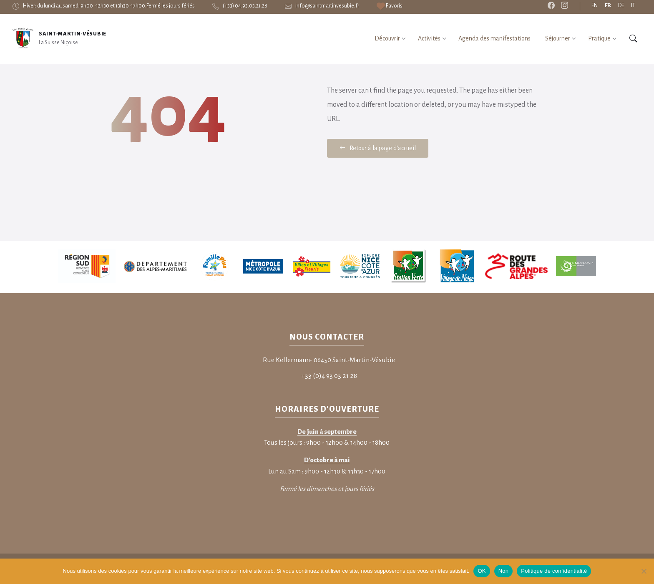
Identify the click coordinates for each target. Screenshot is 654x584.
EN (594, 5)
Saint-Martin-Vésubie (72, 34)
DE (621, 5)
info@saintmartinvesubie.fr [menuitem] (327, 6)
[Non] (643, 571)
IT (633, 5)
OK (481, 571)
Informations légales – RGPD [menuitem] (583, 516)
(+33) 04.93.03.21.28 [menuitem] (245, 6)
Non (503, 571)
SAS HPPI (104, 517)
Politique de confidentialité (554, 571)
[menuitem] (389, 6)
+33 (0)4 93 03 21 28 (329, 324)
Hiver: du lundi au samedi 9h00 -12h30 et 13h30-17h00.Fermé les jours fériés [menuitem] (109, 6)
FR (608, 5)
